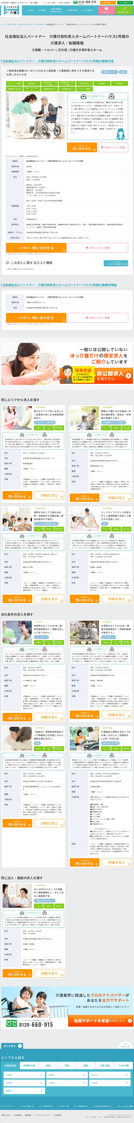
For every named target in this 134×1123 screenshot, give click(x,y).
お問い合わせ (6, 1115)
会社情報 (18, 1115)
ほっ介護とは (87, 10)
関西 (86, 1065)
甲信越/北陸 (29, 1065)
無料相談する (108, 2)
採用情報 (28, 1115)
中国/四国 (105, 1065)
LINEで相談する (125, 2)
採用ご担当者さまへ (104, 1106)
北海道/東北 (10, 1065)
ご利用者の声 (82, 1106)
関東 (48, 1065)
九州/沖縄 (124, 1065)
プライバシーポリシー (43, 1115)
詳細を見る (52, 495)
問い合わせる (41, 248)
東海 (67, 1065)
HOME (31, 10)
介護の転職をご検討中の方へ (56, 10)
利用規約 (58, 1115)
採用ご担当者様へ (65, 3)
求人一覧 (64, 1106)
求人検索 (41, 10)
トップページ (9, 1106)
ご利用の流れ (72, 10)
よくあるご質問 (50, 3)
